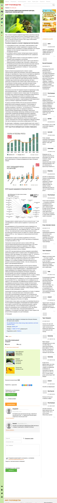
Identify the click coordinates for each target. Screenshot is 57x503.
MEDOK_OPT (15, 326)
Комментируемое (22, 1)
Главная (7, 1)
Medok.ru (19, 331)
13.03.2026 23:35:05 (48, 49)
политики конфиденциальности (16, 459)
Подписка (42, 1)
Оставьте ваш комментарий (12, 347)
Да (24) (7, 344)
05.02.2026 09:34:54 (48, 180)
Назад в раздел (12, 398)
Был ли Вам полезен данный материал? (12, 340)
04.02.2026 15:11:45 (48, 233)
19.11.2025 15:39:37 (48, 409)
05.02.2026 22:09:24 (48, 205)
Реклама (48, 1)
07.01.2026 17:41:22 (48, 282)
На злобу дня (13, 7)
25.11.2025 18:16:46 (48, 366)
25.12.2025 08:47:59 (48, 303)
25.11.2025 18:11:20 (48, 344)
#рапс (10, 336)
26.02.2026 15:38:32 (48, 104)
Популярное (13, 1)
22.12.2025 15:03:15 (48, 324)
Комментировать (10, 418)
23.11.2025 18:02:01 (48, 383)
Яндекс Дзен (35, 1)
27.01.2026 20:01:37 (48, 259)
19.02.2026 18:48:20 (48, 138)
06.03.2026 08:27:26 (48, 76)
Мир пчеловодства (13, 5)
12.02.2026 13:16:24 (48, 157)
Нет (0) (19, 344)
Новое (29, 1)
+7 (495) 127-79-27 (15, 328)
